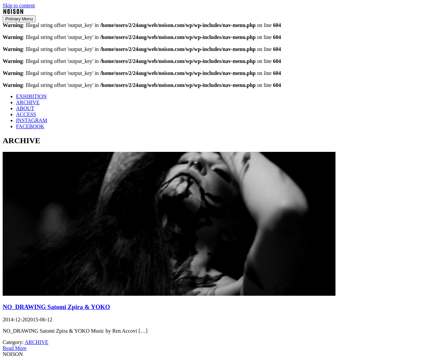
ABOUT (25, 108)
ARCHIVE (28, 102)
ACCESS (26, 114)
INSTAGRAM (31, 120)
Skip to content (19, 5)
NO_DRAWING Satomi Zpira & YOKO (56, 306)
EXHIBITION (31, 96)
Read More (15, 348)
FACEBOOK (30, 126)
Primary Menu (19, 18)
